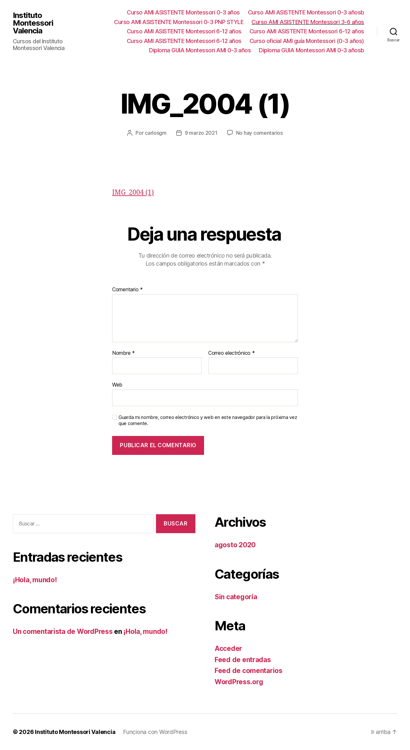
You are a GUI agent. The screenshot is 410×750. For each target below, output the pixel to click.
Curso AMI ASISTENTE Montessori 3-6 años (307, 22)
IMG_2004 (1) (133, 192)
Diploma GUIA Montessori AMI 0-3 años (200, 50)
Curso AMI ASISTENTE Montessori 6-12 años (184, 31)
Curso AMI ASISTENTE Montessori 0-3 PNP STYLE (178, 22)
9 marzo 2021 (201, 133)
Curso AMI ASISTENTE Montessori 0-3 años (183, 12)
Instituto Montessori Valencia (33, 23)
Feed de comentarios (249, 671)
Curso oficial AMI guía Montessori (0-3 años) (307, 41)
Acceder (228, 648)
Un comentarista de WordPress (62, 631)
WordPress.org (239, 682)
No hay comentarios (259, 133)
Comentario (127, 290)
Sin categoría (236, 597)
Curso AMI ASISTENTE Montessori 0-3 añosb (306, 12)
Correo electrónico (231, 353)
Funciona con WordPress (155, 732)
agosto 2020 (235, 545)
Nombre (123, 353)
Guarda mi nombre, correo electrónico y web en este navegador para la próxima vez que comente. (208, 420)
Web (117, 384)
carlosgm (156, 133)
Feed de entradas (243, 660)
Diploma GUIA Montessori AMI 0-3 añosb (311, 50)
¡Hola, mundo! (35, 580)
